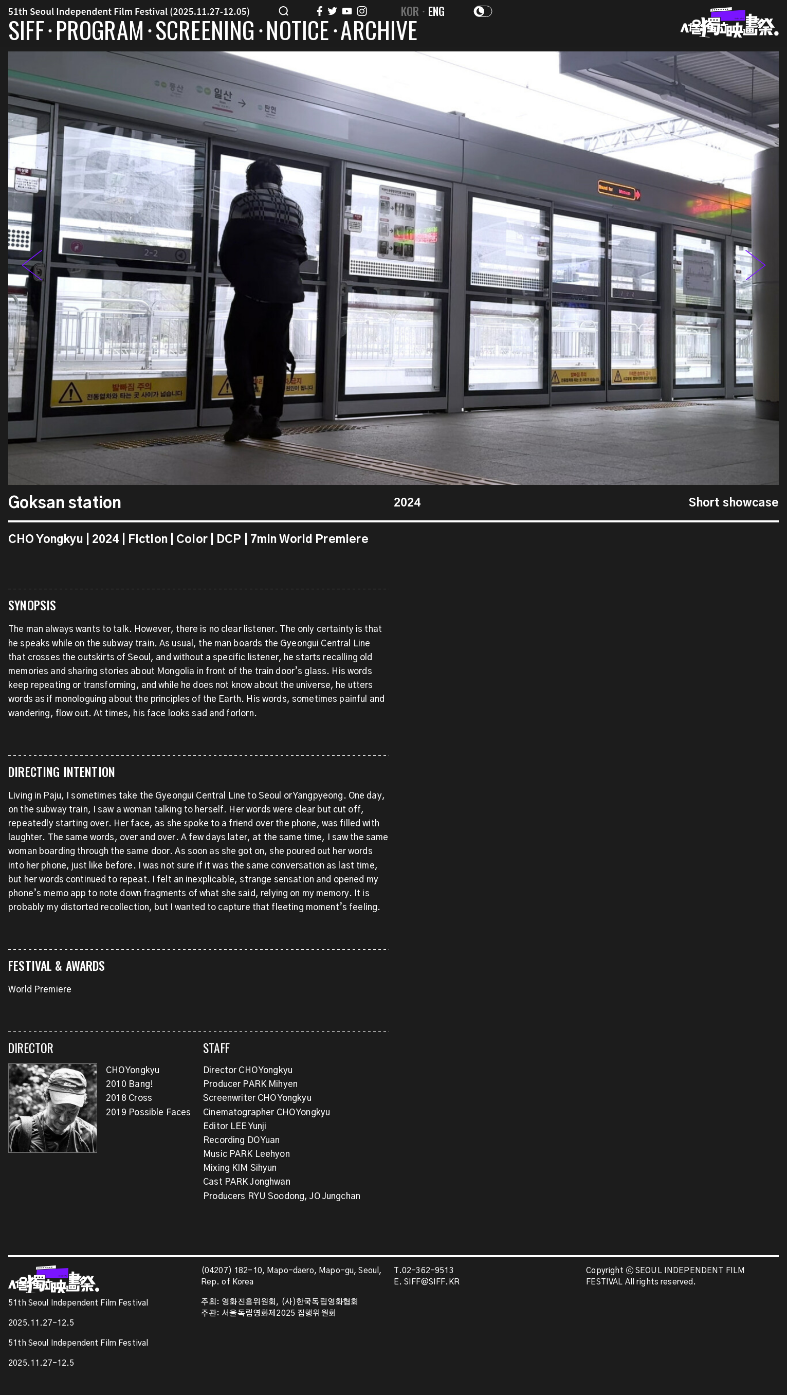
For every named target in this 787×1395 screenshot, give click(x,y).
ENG (436, 11)
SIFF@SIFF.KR (432, 1282)
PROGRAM (100, 32)
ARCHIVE (378, 32)
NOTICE (297, 32)
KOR (410, 11)
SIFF (26, 32)
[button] (755, 268)
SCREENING (205, 32)
